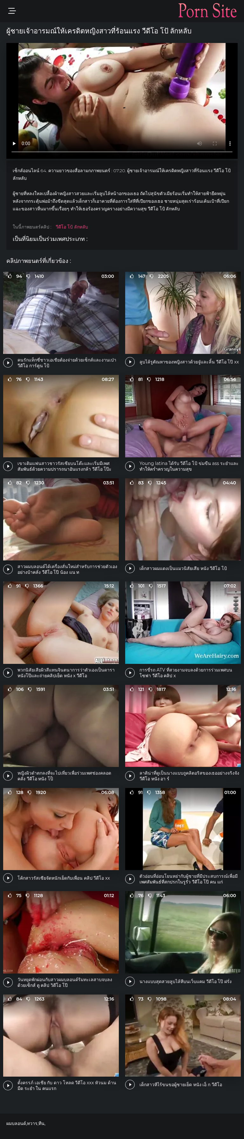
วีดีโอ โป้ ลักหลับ (72, 227)
